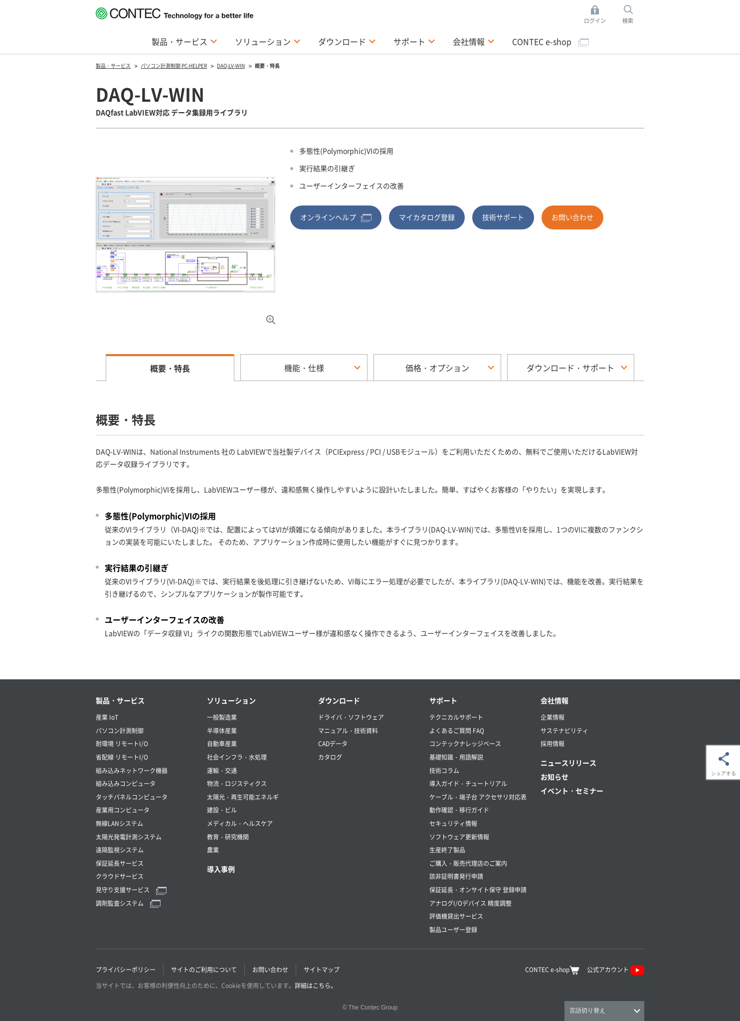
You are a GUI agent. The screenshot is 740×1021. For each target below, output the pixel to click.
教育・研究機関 (228, 836)
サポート (443, 700)
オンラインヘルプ (335, 217)
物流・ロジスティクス (237, 783)
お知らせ (554, 777)
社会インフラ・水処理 (237, 757)
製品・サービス (120, 700)
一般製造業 (222, 717)
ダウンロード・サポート (570, 368)
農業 (213, 849)
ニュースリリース (568, 763)
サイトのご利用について (204, 969)
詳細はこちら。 (316, 985)
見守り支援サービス (131, 889)
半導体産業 (222, 730)
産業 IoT (107, 717)
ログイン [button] (597, 14)
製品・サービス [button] (184, 40)
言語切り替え (587, 1010)
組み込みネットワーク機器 (132, 770)
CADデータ (333, 743)
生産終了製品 (447, 849)
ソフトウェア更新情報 (459, 836)
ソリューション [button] (268, 40)
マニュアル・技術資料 (348, 730)
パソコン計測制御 (120, 730)
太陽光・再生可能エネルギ (243, 797)
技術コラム (444, 770)
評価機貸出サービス (456, 916)
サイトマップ (322, 969)
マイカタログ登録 (427, 217)
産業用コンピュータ (123, 810)
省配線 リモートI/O (122, 757)
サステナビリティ (564, 730)
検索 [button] (633, 14)
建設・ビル (222, 810)
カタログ (330, 757)
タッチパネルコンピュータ (132, 797)
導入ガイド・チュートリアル (468, 783)
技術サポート (503, 217)
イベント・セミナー (572, 791)
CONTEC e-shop (550, 41)
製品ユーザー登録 (453, 929)
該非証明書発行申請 (456, 876)
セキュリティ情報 (453, 823)
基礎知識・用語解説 (456, 757)
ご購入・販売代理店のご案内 (468, 863)
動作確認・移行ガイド (459, 810)
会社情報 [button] (474, 40)
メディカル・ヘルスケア (240, 823)
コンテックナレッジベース (465, 743)
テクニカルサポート (456, 717)
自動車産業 (222, 743)
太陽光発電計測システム (129, 836)
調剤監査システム (128, 903)
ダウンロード (339, 700)
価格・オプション (437, 368)
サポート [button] (414, 40)
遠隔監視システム (120, 849)
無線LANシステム (119, 823)
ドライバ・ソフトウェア (351, 717)
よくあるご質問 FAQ (456, 730)
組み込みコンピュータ (126, 783)
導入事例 (221, 869)
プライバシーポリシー (126, 969)
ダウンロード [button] (347, 40)
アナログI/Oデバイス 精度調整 (470, 903)
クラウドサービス (120, 876)
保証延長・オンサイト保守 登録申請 (478, 889)
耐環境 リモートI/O (122, 743)
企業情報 (552, 717)
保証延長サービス (120, 863)
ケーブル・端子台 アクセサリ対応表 (478, 797)
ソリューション (231, 700)
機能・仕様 (304, 368)
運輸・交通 (222, 770)
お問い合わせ (572, 217)
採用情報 (552, 743)
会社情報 (554, 700)
